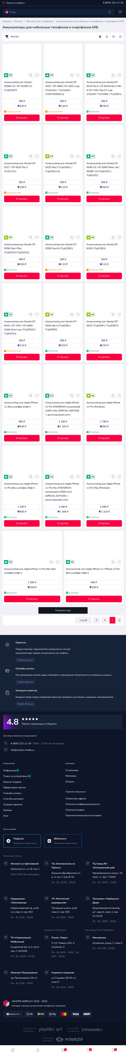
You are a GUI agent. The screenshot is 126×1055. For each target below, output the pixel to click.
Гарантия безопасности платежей (83, 815)
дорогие (113, 36)
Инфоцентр (11, 770)
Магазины (70, 775)
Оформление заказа (14, 787)
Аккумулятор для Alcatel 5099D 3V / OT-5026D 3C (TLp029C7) (18, 86)
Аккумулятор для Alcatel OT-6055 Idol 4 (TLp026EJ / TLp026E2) (61, 325)
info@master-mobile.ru (22, 750)
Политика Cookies (74, 809)
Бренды (7, 810)
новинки (107, 36)
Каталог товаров (12, 781)
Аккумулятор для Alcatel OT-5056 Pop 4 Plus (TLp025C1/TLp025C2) (20, 248)
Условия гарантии (12, 804)
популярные (100, 36)
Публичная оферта (75, 798)
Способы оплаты (12, 793)
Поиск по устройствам (16, 776)
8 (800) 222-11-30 (113, 2)
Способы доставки (13, 798)
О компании (71, 770)
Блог (5, 815)
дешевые (120, 36)
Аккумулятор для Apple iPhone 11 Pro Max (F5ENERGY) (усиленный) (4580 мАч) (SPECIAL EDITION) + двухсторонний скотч (62, 491)
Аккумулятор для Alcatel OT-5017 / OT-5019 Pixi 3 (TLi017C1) (20, 167)
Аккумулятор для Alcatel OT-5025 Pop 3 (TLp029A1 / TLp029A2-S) (61, 167)
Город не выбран (15, 2)
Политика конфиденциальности (82, 804)
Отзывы (69, 781)
